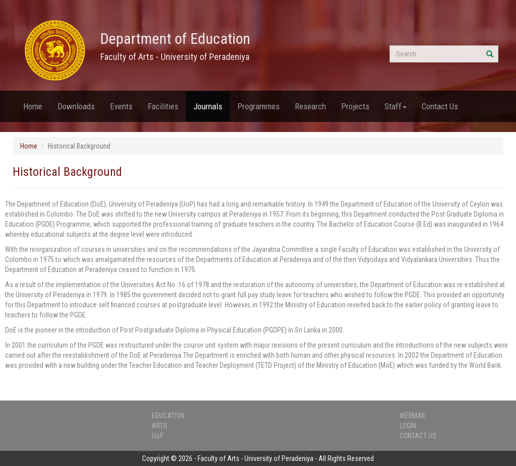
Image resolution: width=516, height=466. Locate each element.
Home (32, 106)
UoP (158, 436)
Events (121, 106)
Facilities (163, 106)
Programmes (258, 106)
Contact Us (440, 106)
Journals (208, 106)
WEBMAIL (413, 416)
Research (310, 106)
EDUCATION (168, 416)
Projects (355, 106)
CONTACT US (418, 436)
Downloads (76, 106)
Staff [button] (395, 106)
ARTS (159, 426)
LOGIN (408, 426)
